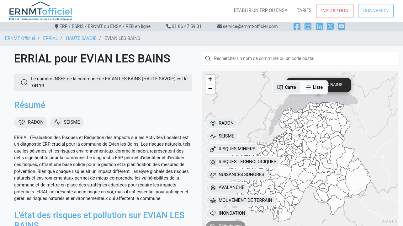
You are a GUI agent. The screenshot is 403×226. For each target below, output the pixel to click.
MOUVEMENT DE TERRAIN (241, 200)
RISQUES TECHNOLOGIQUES (243, 162)
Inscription (334, 10)
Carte (286, 87)
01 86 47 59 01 (187, 26)
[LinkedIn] (319, 26)
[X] (330, 26)
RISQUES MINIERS (232, 149)
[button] (210, 79)
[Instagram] (308, 26)
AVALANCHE (227, 188)
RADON (222, 123)
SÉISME (222, 136)
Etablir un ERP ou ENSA (261, 10)
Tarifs (304, 10)
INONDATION (227, 213)
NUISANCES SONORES (237, 175)
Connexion (376, 10)
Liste (314, 87)
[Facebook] (297, 26)
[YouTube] (341, 26)
